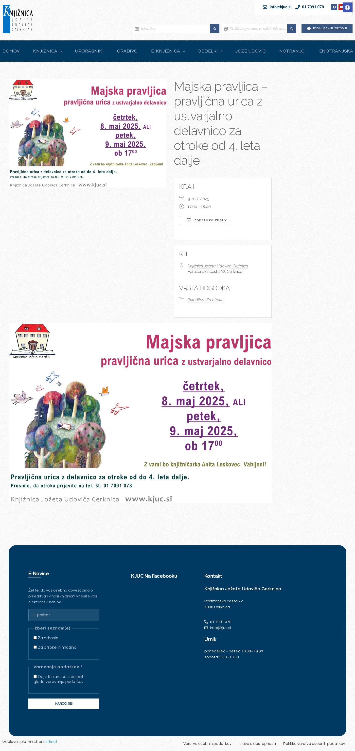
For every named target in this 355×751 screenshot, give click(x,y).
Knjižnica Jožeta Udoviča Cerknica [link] (218, 266)
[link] (348, 7)
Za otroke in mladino (55, 647)
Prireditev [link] (196, 299)
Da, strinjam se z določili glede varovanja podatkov (59, 679)
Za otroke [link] (215, 299)
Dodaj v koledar (205, 220)
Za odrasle (46, 638)
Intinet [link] (51, 742)
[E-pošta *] (63, 615)
